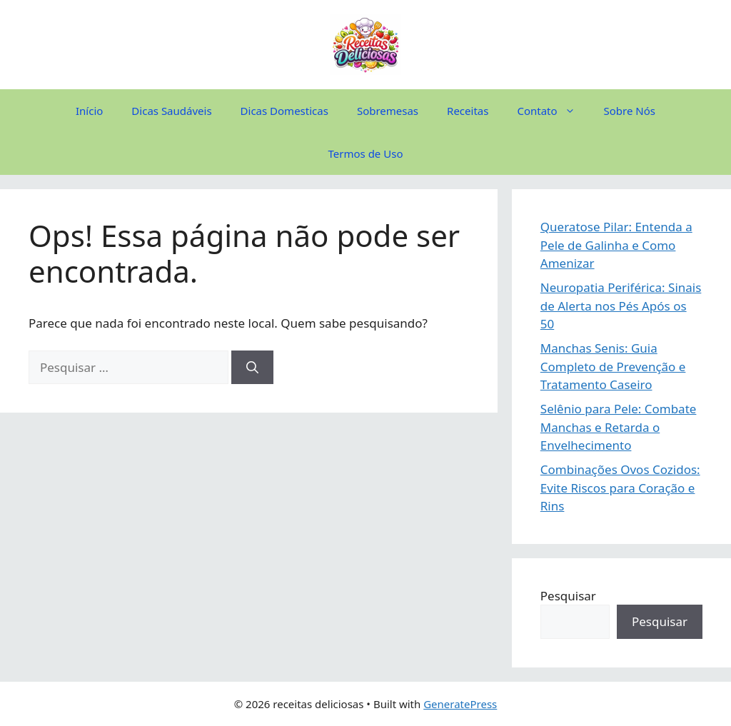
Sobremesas (387, 111)
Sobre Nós (629, 111)
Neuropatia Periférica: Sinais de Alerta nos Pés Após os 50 (621, 305)
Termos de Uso (365, 153)
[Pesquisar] (252, 368)
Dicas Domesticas (284, 111)
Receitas (467, 111)
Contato (553, 110)
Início (89, 111)
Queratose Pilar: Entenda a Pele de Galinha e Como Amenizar (616, 244)
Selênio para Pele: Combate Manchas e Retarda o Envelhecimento (618, 426)
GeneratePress (460, 704)
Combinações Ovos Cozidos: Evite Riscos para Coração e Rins (620, 487)
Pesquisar (568, 596)
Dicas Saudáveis (171, 111)
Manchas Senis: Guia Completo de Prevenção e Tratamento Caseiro (613, 366)
